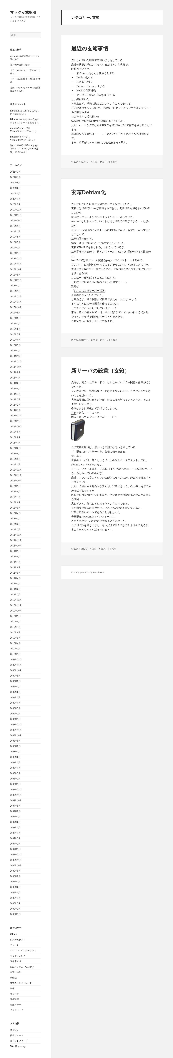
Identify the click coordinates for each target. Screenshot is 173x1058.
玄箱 (12, 988)
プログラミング (17, 955)
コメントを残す (109, 161)
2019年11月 (16, 215)
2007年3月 (15, 838)
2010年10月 (16, 610)
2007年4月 (15, 832)
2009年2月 (15, 713)
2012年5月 (15, 507)
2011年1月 (15, 594)
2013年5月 (15, 453)
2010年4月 (15, 643)
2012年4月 (15, 513)
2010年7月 (15, 626)
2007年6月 (15, 822)
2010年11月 (16, 605)
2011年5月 (15, 572)
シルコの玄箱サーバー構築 (89, 290)
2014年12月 (16, 356)
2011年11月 (16, 540)
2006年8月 (15, 876)
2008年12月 (16, 724)
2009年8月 (15, 681)
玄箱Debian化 (88, 192)
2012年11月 (16, 475)
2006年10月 (16, 865)
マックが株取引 (23, 12)
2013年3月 (15, 458)
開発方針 (14, 993)
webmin (89, 516)
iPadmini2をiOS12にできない (25, 110)
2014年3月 (15, 399)
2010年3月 (15, 648)
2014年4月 (15, 393)
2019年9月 (15, 225)
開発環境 (14, 999)
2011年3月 (15, 583)
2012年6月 (15, 502)
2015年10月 (16, 307)
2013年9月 (15, 431)
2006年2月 (15, 908)
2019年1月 (15, 253)
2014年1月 (15, 410)
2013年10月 (16, 426)
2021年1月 (15, 177)
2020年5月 (15, 193)
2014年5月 (15, 388)
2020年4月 (15, 198)
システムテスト (17, 939)
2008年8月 (15, 746)
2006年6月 (15, 887)
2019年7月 (15, 231)
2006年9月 (15, 870)
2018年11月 (16, 263)
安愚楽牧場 (15, 961)
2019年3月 (15, 247)
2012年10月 (16, 480)
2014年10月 (16, 366)
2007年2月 (15, 843)
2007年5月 (15, 827)
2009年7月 (15, 686)
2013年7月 (15, 442)
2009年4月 (15, 702)
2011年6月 (15, 567)
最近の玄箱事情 (89, 48)
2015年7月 (15, 323)
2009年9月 (15, 675)
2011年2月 (15, 589)
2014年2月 (15, 404)
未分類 (13, 977)
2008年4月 (15, 767)
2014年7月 (15, 377)
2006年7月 (15, 881)
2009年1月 (15, 719)
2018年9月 (15, 274)
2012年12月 (16, 469)
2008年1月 (15, 784)
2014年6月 (15, 383)
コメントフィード (18, 1040)
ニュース (14, 945)
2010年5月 (15, 637)
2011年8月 (15, 556)
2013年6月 (15, 448)
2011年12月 (16, 534)
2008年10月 (16, 735)
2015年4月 (15, 339)
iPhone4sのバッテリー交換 (23, 119)
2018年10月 (16, 269)
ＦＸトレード (16, 1010)
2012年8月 (15, 491)
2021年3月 (15, 171)
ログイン (14, 1029)
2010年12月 (16, 599)
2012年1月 (15, 529)
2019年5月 (15, 242)
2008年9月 (15, 740)
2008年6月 (15, 757)
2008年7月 (15, 751)
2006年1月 (15, 914)
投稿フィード (16, 1035)
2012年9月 (15, 486)
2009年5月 (15, 697)
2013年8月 (15, 437)
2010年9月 (15, 616)
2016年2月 (15, 285)
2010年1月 (15, 654)
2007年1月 (15, 849)
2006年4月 (15, 897)
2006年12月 (16, 854)
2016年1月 (15, 290)
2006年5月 (15, 892)
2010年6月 (15, 632)
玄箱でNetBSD (79, 247)
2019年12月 (16, 209)
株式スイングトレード (21, 982)
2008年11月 (16, 729)
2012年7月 (15, 496)
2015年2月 (15, 350)
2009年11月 (16, 664)
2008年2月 (15, 778)
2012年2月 (15, 523)
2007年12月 (16, 789)
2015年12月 (16, 296)
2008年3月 (15, 773)
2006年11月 (16, 859)
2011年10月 (16, 545)
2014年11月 (16, 361)
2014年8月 (15, 372)
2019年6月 (15, 236)
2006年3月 (15, 903)
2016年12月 (16, 280)
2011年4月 (15, 578)
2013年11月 (16, 421)
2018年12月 (16, 258)
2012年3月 (15, 518)
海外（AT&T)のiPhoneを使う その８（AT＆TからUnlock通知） (25, 148)
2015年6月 (15, 328)
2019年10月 (16, 220)
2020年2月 (15, 204)
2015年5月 (15, 334)
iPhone (13, 934)
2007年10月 (16, 800)
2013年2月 (15, 464)
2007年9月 (15, 805)
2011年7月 (15, 561)
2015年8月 (15, 318)
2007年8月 (15, 811)
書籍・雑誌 (15, 972)
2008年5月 (15, 762)
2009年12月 (16, 659)
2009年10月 (16, 670)
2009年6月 (15, 691)
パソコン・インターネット (23, 950)
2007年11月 (16, 794)
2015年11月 (16, 301)
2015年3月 (15, 345)
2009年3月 (15, 708)
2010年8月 (15, 621)
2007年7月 (15, 816)
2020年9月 (15, 182)
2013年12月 (16, 415)
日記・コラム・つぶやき (22, 966)
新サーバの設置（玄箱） (100, 370)
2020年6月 (15, 188)
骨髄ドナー (15, 1004)
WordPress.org (18, 1046)
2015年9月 (15, 312)
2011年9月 (15, 551)
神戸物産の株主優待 (20, 64)
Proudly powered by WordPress (87, 572)
